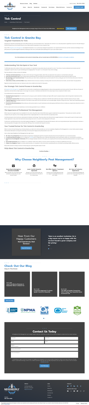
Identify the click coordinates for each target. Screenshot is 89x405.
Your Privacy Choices (20, 372)
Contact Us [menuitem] (69, 7)
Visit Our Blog (9, 266)
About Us (49, 354)
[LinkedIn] (74, 352)
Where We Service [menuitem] (60, 7)
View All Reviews (71, 28)
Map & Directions (28, 355)
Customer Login (79, 7)
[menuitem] (6, 373)
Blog (31, 3)
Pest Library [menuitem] (51, 7)
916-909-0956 (81, 3)
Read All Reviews (25, 214)
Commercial (50, 358)
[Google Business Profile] (67, 352)
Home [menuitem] (24, 7)
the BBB (31, 138)
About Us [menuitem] (30, 7)
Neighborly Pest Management (16, 49)
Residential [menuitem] (36, 7)
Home (48, 352)
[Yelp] (77, 352)
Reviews (35, 3)
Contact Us (49, 363)
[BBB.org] (80, 352)
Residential (49, 356)
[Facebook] (71, 352)
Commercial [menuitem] (44, 7)
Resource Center (24, 3)
